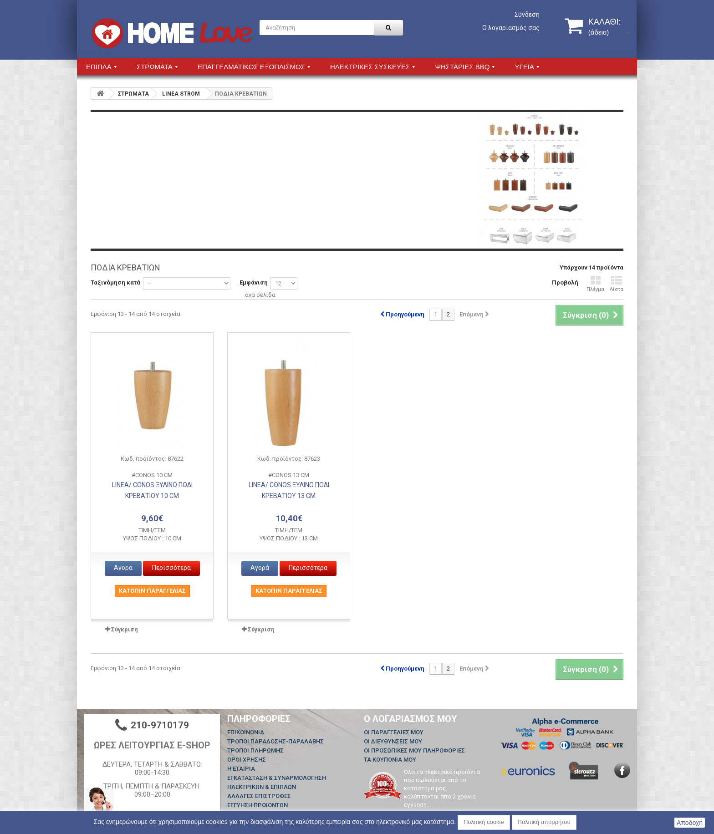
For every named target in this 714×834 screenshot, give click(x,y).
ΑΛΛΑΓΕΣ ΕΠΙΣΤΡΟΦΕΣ (259, 796)
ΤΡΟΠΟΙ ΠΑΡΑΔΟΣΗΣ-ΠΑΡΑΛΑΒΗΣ (275, 741)
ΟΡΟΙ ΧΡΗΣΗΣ (246, 759)
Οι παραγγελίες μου (393, 732)
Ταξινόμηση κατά (115, 282)
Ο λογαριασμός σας (511, 27)
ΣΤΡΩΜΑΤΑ (133, 94)
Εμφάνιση (254, 282)
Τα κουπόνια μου (390, 759)
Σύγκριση (124, 629)
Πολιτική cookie (484, 822)
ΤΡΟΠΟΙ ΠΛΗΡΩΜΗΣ (255, 750)
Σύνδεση (527, 14)
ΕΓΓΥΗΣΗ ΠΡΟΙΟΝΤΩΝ (257, 805)
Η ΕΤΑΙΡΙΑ (241, 768)
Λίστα (616, 283)
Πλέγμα (595, 283)
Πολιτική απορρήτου (544, 822)
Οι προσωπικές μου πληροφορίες (414, 750)
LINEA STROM (181, 94)
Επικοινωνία (245, 732)
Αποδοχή (690, 822)
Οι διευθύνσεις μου (393, 741)
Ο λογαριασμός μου (410, 718)
